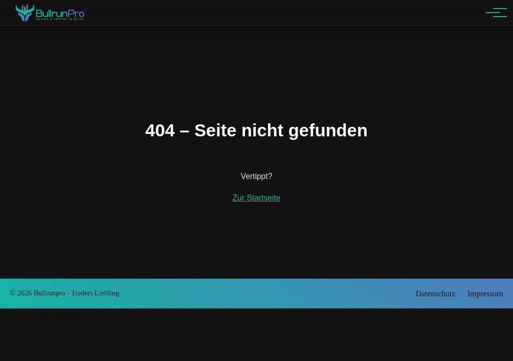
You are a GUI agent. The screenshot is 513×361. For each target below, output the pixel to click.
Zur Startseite (256, 198)
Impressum (485, 293)
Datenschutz (435, 293)
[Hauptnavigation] (493, 12)
